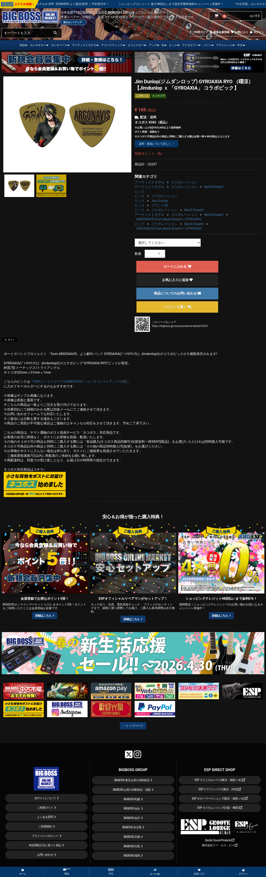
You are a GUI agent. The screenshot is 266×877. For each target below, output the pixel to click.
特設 (22, 45)
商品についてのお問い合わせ (177, 293)
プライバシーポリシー (45, 836)
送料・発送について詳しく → (156, 143)
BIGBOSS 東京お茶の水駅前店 (131, 780)
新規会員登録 (219, 32)
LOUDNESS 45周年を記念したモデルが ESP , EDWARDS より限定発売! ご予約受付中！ (73, 4)
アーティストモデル (84, 45)
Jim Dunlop (159, 201)
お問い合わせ (45, 854)
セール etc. (155, 871)
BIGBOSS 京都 (132, 836)
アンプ (153, 45)
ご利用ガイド (199, 32)
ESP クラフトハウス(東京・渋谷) (219, 789)
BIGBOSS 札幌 (132, 799)
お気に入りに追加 (177, 280)
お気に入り (239, 32)
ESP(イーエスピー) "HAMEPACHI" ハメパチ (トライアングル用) (80, 381)
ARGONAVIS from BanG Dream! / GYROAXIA (168, 219)
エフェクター (136, 45)
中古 (240, 45)
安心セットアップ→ (73, 22)
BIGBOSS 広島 (132, 846)
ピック (173, 45)
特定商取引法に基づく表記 (45, 845)
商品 (66, 871)
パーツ (207, 45)
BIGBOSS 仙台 (132, 808)
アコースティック (112, 45)
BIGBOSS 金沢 (132, 818)
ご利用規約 (45, 826)
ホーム (22, 872)
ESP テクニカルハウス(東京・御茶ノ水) (220, 780)
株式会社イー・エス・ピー (220, 845)
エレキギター (38, 45)
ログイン (256, 32)
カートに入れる (177, 266)
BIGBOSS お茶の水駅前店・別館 (132, 789)
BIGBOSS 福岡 (132, 855)
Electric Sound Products (219, 840)
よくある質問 (45, 817)
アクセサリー (190, 45)
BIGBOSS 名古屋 (131, 827)
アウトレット (224, 45)
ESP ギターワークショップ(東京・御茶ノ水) (220, 798)
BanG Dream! (214, 187)
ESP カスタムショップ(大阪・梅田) (219, 807)
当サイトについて (45, 798)
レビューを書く (177, 307)
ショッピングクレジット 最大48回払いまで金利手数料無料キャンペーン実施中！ (190, 4)
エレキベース (59, 45)
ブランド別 (159, 205)
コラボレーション (184, 182)
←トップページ (133, 725)
